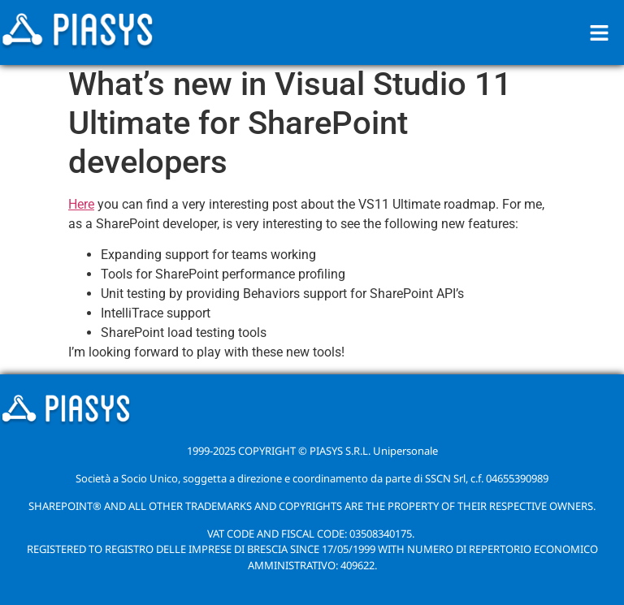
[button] (599, 32)
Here (81, 204)
